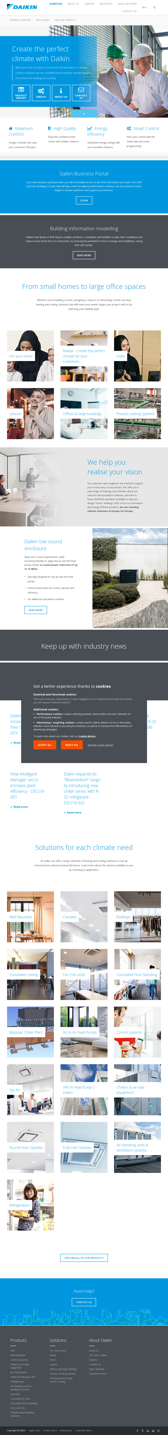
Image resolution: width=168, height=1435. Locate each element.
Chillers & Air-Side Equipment (19, 1366)
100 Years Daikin (98, 1355)
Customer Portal (98, 1373)
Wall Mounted (17, 1355)
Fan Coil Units (17, 1407)
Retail (53, 1355)
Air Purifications (18, 1372)
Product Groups (20, 20)
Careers (93, 1359)
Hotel (52, 1359)
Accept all (45, 744)
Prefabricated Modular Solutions (22, 1414)
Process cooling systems (63, 1373)
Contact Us (95, 1364)
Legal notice (34, 1430)
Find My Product (65, 20)
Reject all (71, 744)
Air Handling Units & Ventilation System (20, 1388)
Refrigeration (17, 1381)
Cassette (15, 1394)
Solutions (42, 20)
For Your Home (58, 1350)
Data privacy (66, 1430)
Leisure (53, 1364)
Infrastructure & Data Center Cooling (61, 1380)
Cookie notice (50, 1430)
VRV (12, 1350)
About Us (94, 1350)
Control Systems (19, 1359)
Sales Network (96, 1369)
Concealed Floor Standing (24, 1403)
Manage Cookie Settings (100, 744)
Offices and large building (63, 1369)
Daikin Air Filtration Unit (22, 1377)
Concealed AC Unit (20, 1398)
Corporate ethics (83, 1430)
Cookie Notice (87, 736)
